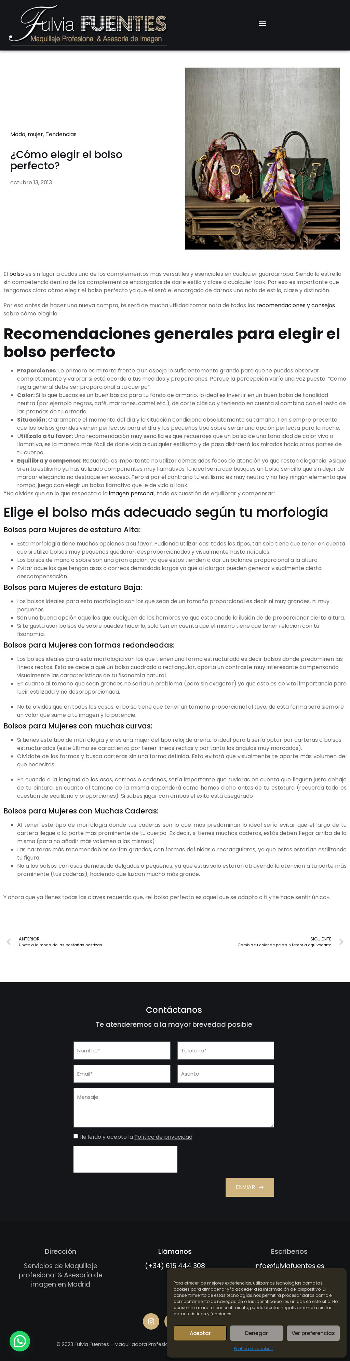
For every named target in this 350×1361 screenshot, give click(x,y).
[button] (262, 23)
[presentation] (125, 1159)
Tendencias (61, 134)
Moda (17, 134)
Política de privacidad (163, 1137)
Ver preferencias (313, 1333)
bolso (16, 274)
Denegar (256, 1333)
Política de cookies (253, 1348)
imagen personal (131, 493)
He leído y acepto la (135, 1137)
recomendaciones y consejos (295, 305)
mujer (35, 134)
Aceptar (200, 1333)
